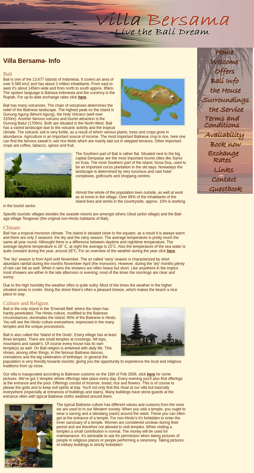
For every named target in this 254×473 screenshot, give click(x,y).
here (82, 97)
